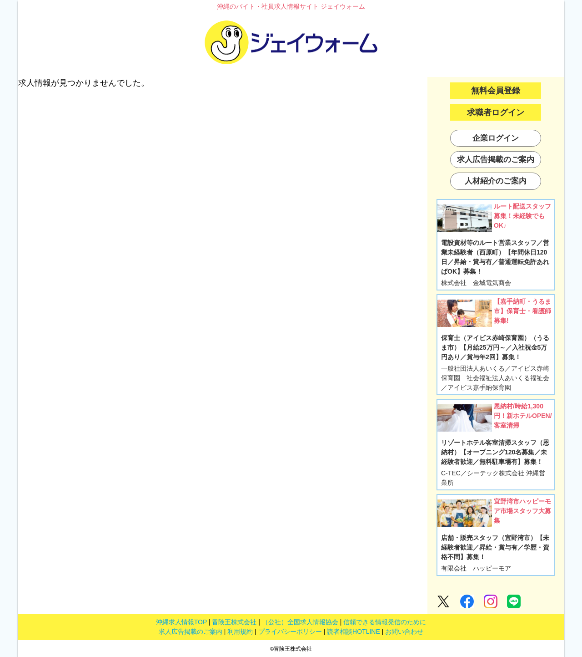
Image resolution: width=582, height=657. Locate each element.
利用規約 (240, 631)
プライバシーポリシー (290, 631)
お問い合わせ (404, 631)
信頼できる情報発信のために (384, 622)
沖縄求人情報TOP (181, 622)
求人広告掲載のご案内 (190, 631)
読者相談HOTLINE (353, 631)
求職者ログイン (495, 112)
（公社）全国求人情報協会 (300, 622)
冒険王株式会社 (234, 622)
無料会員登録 (495, 90)
